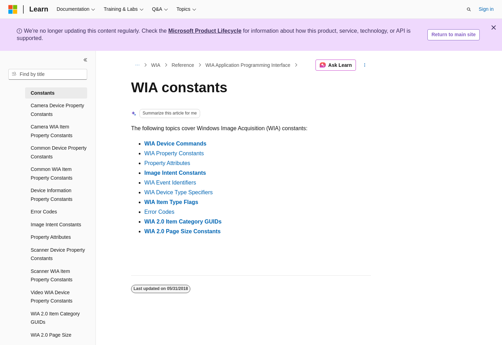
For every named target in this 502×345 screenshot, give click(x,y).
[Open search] (469, 9)
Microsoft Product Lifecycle (205, 31)
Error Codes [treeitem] (44, 211)
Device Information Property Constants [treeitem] (52, 195)
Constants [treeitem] (42, 93)
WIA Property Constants (174, 153)
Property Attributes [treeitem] (51, 237)
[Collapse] (85, 60)
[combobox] (47, 74)
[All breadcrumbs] (137, 65)
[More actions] (365, 65)
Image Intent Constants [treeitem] (56, 224)
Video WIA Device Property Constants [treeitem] (52, 297)
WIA (155, 65)
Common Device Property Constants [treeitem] (58, 152)
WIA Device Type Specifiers (178, 192)
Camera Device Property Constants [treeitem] (57, 110)
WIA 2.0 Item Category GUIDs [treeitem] (55, 318)
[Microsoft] (12, 9)
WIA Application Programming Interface (247, 65)
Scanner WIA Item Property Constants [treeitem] (52, 275)
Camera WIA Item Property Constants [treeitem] (52, 131)
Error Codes (159, 212)
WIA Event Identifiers (170, 183)
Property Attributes (167, 163)
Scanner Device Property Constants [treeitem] (58, 254)
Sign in (486, 9)
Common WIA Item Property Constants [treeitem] (52, 173)
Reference (183, 65)
